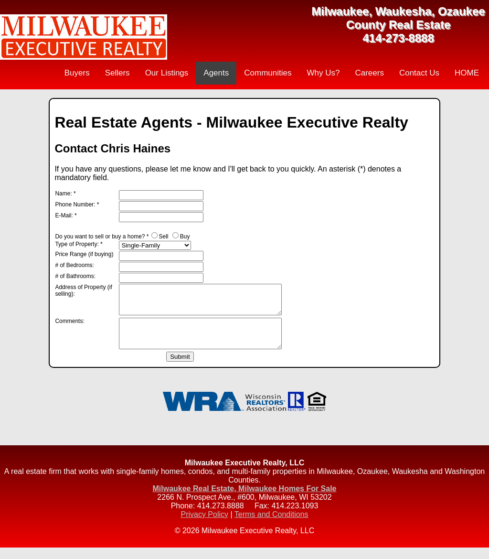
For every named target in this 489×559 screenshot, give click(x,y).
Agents (216, 72)
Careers (369, 72)
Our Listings (167, 72)
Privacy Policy (204, 526)
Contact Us (419, 72)
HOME (467, 72)
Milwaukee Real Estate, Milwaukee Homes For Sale (244, 500)
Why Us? (323, 72)
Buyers (77, 72)
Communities (267, 72)
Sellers (117, 72)
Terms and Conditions (271, 526)
